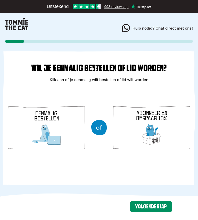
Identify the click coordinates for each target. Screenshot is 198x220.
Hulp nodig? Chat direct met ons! (157, 28)
